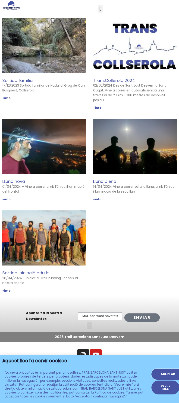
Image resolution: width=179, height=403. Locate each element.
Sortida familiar (18, 80)
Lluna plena (104, 181)
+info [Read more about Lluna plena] (97, 199)
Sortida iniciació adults (26, 273)
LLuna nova (13, 181)
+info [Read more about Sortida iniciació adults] (6, 291)
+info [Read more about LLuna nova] (6, 199)
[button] (100, 9)
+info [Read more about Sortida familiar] (6, 98)
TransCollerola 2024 (114, 80)
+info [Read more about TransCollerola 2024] (97, 108)
